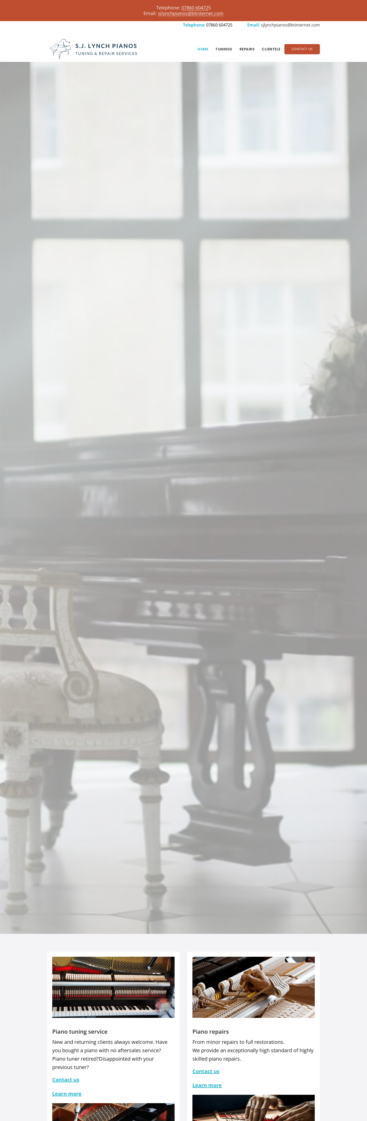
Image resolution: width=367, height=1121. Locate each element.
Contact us (65, 1079)
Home (203, 49)
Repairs (247, 49)
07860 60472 (194, 8)
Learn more (67, 1093)
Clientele (271, 49)
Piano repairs (210, 1031)
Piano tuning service (80, 1031)
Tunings (223, 49)
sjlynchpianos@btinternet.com (290, 25)
